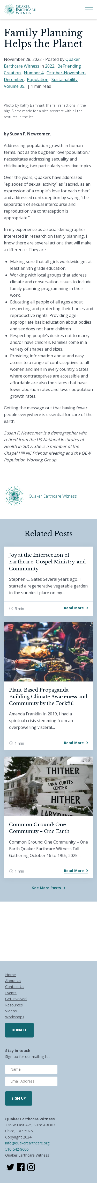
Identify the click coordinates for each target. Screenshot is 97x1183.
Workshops (14, 1016)
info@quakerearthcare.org (27, 1143)
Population (37, 79)
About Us (13, 980)
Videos (11, 1010)
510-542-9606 (16, 1149)
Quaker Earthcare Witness (53, 496)
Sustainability (64, 79)
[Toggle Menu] (89, 10)
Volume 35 (14, 86)
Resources (14, 1005)
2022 (49, 66)
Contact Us (14, 986)
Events (11, 992)
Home (10, 974)
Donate (19, 1029)
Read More (74, 607)
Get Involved (16, 998)
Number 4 (33, 73)
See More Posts (46, 887)
